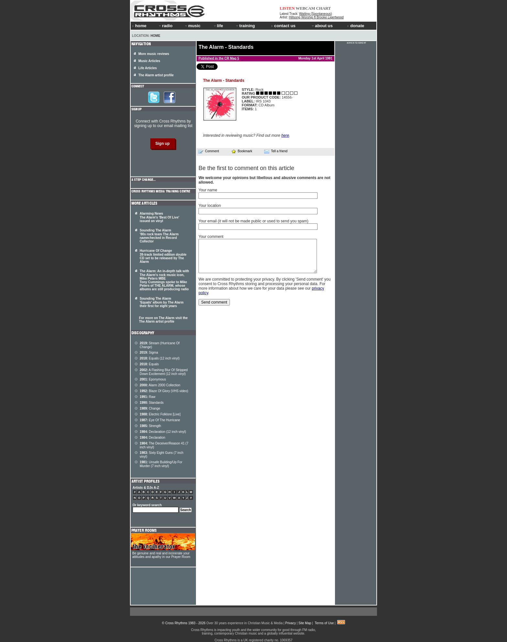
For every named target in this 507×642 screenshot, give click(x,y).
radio (165, 25)
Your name (208, 190)
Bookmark (241, 151)
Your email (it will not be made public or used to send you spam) (253, 221)
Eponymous (153, 379)
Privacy (290, 623)
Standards (152, 402)
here (285, 135)
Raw (147, 397)
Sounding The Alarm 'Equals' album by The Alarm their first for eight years (162, 302)
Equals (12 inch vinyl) (159, 358)
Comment (208, 151)
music (192, 25)
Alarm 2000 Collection (160, 385)
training (245, 25)
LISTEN (287, 8)
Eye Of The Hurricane (160, 420)
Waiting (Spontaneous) (315, 14)
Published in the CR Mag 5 (219, 58)
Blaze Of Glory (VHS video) (164, 391)
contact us (283, 25)
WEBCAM (305, 8)
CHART (323, 8)
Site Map (304, 623)
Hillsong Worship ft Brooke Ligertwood (316, 17)
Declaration (152, 437)
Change (150, 408)
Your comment (211, 236)
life (218, 25)
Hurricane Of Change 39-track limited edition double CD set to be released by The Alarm (163, 256)
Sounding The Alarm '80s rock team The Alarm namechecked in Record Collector (159, 236)
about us (322, 25)
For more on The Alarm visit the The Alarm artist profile (163, 319)
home (139, 25)
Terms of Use (324, 623)
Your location (210, 205)
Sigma (149, 352)
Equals (149, 364)
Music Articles (149, 61)
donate (355, 25)
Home (155, 35)
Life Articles (147, 68)
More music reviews (153, 54)
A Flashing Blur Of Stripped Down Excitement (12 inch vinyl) (164, 372)
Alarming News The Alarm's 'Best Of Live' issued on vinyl (159, 217)
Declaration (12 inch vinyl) (163, 431)
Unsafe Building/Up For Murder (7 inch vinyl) (161, 464)
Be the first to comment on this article (246, 168)
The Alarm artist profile (156, 75)
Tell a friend (275, 151)
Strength (150, 426)
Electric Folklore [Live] (160, 414)
